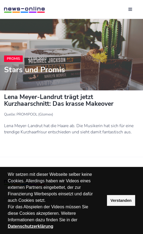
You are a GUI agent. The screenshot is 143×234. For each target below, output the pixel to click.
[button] (79, 220)
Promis (13, 58)
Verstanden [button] (121, 200)
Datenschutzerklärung (30, 226)
